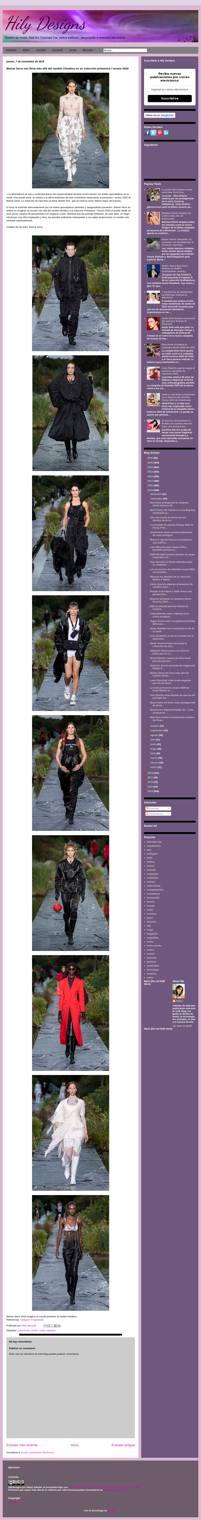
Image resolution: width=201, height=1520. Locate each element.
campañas (152, 873)
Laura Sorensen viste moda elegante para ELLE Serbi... (170, 682)
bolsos (150, 866)
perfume (151, 961)
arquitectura (153, 845)
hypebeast (37, 1319)
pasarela (51, 1330)
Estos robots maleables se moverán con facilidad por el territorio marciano (178, 242)
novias (150, 953)
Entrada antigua (123, 1445)
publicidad (153, 965)
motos (150, 949)
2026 (151, 458)
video (150, 977)
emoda (150, 905)
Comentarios (154, 813)
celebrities (152, 877)
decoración (153, 897)
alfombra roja (154, 841)
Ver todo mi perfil (182, 1026)
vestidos (151, 973)
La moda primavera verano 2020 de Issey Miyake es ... (169, 689)
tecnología (153, 969)
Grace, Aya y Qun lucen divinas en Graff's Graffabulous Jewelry (175, 268)
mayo (153, 749)
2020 (151, 485)
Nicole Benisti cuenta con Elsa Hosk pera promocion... (170, 659)
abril (153, 753)
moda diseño (154, 945)
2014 (151, 791)
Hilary (179, 1001)
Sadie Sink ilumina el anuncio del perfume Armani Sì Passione (178, 321)
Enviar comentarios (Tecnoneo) (37, 1452)
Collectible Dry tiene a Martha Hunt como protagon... (169, 615)
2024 (151, 467)
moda (42, 1330)
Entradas (152, 808)
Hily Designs (45, 23)
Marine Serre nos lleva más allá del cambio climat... (169, 674)
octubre (155, 726)
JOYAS (72, 50)
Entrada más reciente (22, 1445)
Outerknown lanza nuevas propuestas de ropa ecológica (171, 534)
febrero (154, 762)
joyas (150, 917)
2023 (151, 471)
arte (149, 849)
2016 (151, 782)
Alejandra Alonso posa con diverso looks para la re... (169, 652)
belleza (151, 861)
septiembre (157, 730)
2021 (151, 481)
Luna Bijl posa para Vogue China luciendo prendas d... (168, 548)
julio (153, 739)
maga (150, 929)
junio (153, 744)
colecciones (23, 1330)
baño (149, 857)
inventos (151, 913)
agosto (154, 735)
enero (154, 767)
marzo (154, 758)
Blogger (112, 1510)
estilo (150, 909)
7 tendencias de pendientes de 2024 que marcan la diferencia (177, 295)
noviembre (156, 498)
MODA (26, 50)
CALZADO (57, 50)
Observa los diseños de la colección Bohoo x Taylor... (170, 578)
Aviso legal (13, 1502)
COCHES (40, 50)
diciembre (156, 494)
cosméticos (153, 893)
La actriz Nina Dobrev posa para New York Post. (177, 191)
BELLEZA (88, 50)
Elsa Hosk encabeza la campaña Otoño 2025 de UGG (178, 346)
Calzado (151, 869)
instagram (25, 1319)
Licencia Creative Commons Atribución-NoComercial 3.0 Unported (105, 1487)
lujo (149, 925)
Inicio (74, 1445)
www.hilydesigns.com (115, 1490)
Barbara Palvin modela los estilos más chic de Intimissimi (176, 216)
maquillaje (152, 937)
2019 (151, 490)
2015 (151, 786)
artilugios (152, 853)
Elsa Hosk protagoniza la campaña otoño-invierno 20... (169, 504)
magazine (152, 933)
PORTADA (11, 50)
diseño (34, 1330)
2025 (151, 462)
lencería (151, 921)
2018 (151, 773)
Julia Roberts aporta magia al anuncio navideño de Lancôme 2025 (178, 371)
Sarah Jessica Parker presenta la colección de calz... (168, 645)
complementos (155, 889)
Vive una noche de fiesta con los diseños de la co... (168, 519)
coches (151, 881)
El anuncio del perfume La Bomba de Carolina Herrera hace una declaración (177, 423)
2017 (151, 777)
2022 (151, 476)
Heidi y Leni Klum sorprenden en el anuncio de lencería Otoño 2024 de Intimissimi (178, 397)
